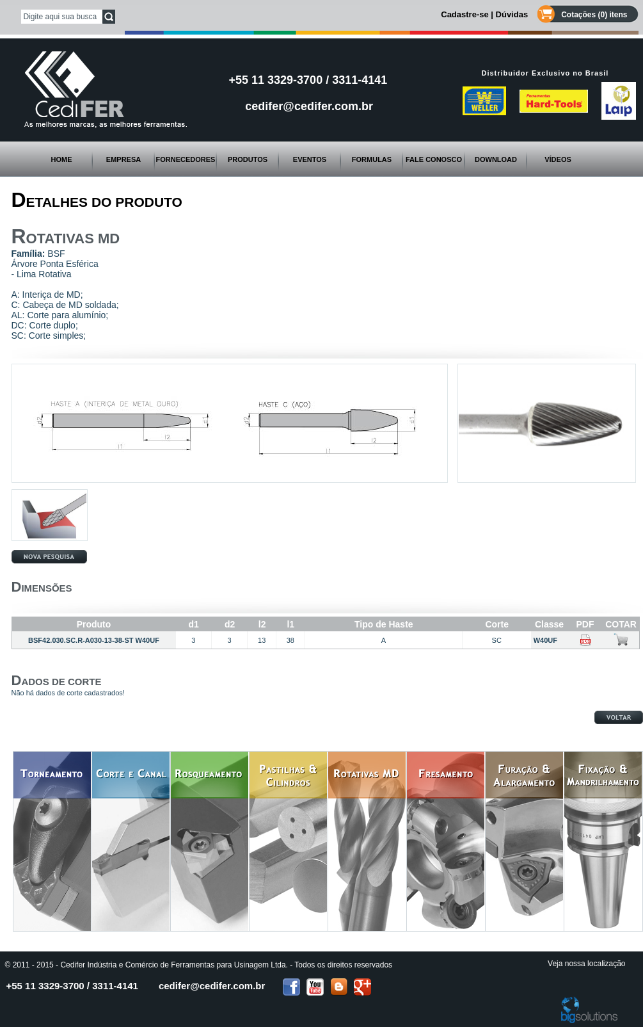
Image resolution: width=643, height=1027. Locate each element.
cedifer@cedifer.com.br (309, 106)
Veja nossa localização (586, 963)
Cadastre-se (464, 14)
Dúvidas (512, 14)
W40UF (550, 640)
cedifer (212, 985)
